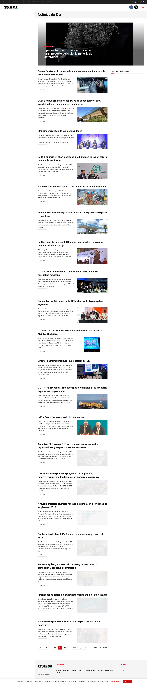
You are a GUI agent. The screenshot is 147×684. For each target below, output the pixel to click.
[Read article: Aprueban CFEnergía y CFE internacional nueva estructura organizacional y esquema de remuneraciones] (92, 460)
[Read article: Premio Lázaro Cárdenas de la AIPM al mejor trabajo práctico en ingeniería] (92, 315)
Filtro (30, 13)
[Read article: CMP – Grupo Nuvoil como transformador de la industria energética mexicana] (92, 286)
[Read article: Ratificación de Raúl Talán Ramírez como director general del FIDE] (92, 551)
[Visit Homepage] (11, 7)
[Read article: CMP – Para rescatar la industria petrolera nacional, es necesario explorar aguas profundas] (92, 403)
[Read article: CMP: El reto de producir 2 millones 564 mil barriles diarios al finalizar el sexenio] (92, 345)
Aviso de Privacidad (12, 2)
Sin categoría (50, 48)
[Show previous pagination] (41, 652)
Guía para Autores (25, 2)
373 (74, 652)
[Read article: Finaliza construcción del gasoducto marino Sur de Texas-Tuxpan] (92, 609)
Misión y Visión (77, 674)
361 (55, 652)
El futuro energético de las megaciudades (60, 131)
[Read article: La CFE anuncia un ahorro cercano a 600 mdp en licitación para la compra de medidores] (92, 171)
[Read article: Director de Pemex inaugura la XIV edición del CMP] (92, 372)
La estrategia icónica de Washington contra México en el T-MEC (22, 49)
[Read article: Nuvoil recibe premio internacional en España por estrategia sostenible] (92, 640)
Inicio (4, 2)
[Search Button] (143, 7)
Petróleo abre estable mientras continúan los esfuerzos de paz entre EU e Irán (21, 38)
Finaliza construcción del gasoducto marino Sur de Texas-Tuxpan (72, 598)
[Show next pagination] (82, 652)
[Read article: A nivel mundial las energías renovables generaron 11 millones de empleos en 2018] (92, 520)
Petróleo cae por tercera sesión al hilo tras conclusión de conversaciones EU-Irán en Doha (21, 114)
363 (65, 652)
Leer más (43, 90)
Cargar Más (17, 157)
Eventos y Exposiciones (37, 2)
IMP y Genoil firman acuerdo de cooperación (61, 418)
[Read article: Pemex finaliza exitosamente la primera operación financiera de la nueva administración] (92, 85)
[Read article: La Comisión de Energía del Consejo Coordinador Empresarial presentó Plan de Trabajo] (92, 256)
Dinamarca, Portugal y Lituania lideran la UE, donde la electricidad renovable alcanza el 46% (21, 71)
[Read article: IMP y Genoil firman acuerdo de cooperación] (92, 429)
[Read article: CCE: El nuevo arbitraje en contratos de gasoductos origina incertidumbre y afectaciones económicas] (92, 114)
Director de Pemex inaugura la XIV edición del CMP (65, 361)
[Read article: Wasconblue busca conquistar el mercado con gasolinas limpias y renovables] (92, 227)
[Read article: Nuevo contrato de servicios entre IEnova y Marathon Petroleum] (92, 197)
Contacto (48, 2)
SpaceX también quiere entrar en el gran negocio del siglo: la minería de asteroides (22, 103)
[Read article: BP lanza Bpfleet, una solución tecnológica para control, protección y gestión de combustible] (92, 581)
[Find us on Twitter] (136, 7)
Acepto (127, 681)
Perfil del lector (90, 674)
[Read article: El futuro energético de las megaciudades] (92, 142)
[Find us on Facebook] (131, 7)
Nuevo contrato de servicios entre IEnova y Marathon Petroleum (72, 187)
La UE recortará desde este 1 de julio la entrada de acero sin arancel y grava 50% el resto (21, 147)
